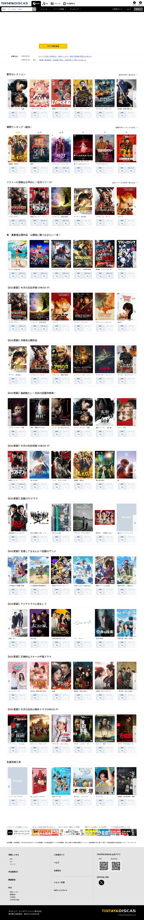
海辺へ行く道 (56, 796)
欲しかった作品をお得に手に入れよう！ (44, 827)
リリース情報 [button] (58, 9)
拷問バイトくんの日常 (103, 586)
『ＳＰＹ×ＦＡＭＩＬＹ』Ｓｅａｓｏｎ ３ (44, 109)
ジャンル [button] (43, 9)
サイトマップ (132, 842)
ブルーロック (122, 269)
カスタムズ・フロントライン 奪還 (107, 109)
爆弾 (31, 164)
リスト (134, 5)
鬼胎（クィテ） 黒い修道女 (105, 427)
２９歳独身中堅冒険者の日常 (39, 586)
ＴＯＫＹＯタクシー (102, 164)
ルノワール (99, 796)
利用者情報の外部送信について (117, 842)
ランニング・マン (123, 164)
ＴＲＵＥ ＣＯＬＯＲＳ (82, 533)
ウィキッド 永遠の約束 (60, 217)
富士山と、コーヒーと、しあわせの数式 (86, 796)
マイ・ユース (78, 638)
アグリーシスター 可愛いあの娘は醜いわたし (23, 427)
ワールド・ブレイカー (81, 322)
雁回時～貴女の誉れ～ (81, 691)
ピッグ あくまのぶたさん (60, 427)
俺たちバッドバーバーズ (125, 533)
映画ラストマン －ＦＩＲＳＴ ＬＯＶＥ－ (44, 217)
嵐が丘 (120, 322)
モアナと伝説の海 (14, 269)
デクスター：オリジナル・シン (62, 744)
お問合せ (57, 870)
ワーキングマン (14, 217)
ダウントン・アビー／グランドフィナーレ (43, 744)
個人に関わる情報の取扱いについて (76, 842)
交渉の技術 (99, 638)
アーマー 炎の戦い (80, 217)
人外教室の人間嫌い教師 (16, 586)
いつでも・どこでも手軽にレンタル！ (18, 827)
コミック (57, 3)
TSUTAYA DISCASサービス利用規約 (32, 842)
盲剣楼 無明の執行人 (125, 109)
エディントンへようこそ (103, 322)
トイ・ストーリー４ (36, 269)
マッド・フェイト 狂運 (16, 109)
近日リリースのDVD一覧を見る (124, 183)
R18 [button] (137, 9)
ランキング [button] (74, 9)
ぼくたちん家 (56, 533)
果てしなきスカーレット (82, 164)
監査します (12, 638)
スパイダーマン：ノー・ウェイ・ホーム (65, 269)
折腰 (53, 691)
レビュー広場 (59, 882)
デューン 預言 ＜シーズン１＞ (106, 744)
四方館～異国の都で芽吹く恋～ (40, 691)
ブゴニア (120, 217)
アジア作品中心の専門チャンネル (120, 827)
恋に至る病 (33, 480)
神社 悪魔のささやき (37, 427)
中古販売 (12, 897)
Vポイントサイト (60, 890)
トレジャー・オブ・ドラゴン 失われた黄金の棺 (89, 375)
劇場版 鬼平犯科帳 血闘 (126, 796)
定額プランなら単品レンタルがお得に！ (96, 827)
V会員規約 (16, 842)
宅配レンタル (14, 892)
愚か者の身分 (100, 480)
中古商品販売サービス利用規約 (54, 842)
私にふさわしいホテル (37, 796)
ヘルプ (128, 9)
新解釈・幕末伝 (14, 164)
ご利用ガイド (117, 9)
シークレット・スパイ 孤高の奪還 (107, 217)
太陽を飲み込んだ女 (58, 638)
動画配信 (11, 879)
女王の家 (33, 638)
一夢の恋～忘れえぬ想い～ (126, 691)
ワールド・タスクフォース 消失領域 (130, 375)
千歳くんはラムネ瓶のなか (82, 586)
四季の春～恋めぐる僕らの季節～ (128, 638)
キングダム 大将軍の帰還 (82, 269)
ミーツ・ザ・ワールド (16, 796)
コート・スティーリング (82, 109)
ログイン (140, 5)
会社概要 (9, 842)
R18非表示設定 (14, 900)
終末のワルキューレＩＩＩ (60, 586)
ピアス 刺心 (122, 427)
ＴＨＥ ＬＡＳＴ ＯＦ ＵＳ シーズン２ (88, 744)
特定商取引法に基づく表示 (97, 842)
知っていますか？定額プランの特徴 (69, 827)
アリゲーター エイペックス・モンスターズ (110, 375)
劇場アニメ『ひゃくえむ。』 (61, 109)
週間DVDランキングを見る (125, 127)
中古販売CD (71, 3)
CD (47, 3)
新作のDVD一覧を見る (127, 75)
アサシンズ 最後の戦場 (60, 375)
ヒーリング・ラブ (14, 691)
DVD (37, 3)
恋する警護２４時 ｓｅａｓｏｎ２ (41, 533)
